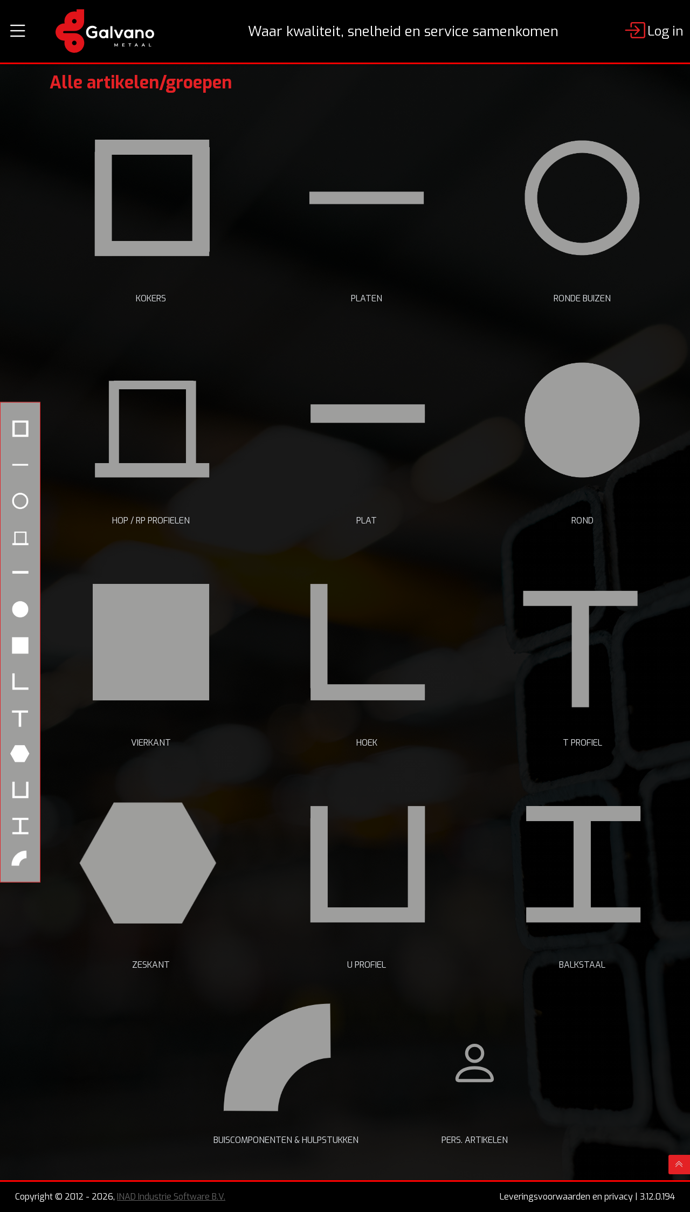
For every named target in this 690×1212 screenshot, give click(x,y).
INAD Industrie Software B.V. (171, 1196)
